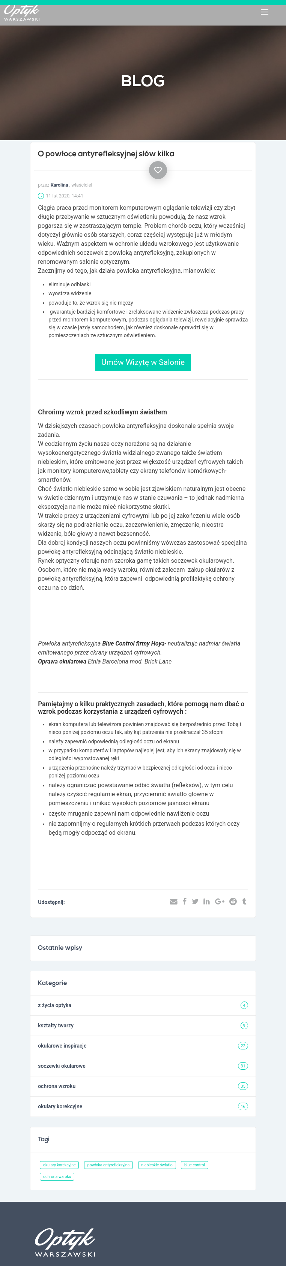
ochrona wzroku (56, 1086)
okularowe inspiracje (62, 1046)
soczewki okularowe (62, 1066)
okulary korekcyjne (60, 1106)
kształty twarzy (56, 1025)
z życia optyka (54, 1005)
